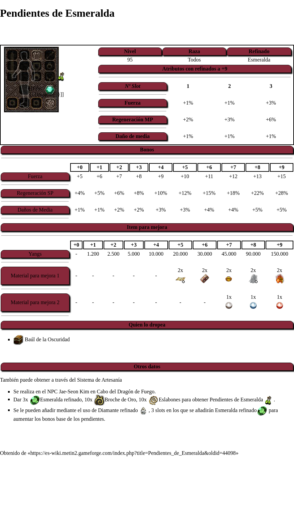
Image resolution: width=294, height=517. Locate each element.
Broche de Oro (120, 399)
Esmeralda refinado (61, 399)
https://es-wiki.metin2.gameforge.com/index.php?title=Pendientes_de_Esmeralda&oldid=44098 (133, 453)
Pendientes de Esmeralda (236, 399)
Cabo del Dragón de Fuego (125, 391)
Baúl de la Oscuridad (47, 339)
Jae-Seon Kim (74, 391)
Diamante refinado (118, 410)
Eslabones (169, 399)
